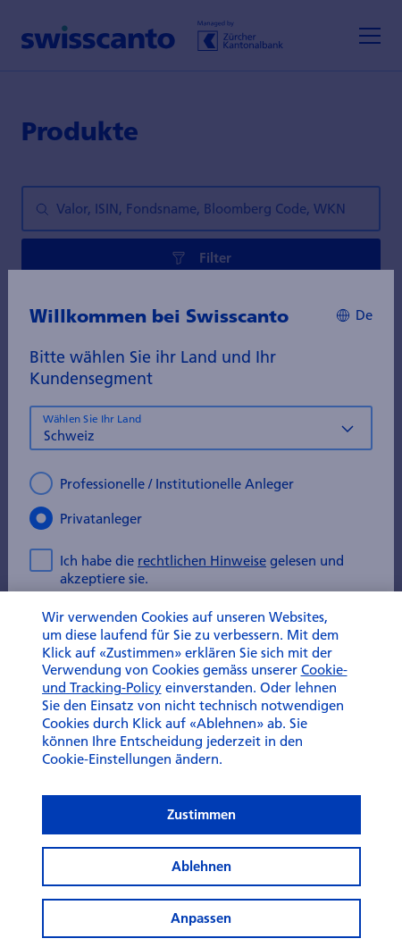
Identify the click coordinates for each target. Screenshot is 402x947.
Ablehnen (201, 919)
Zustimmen (201, 867)
